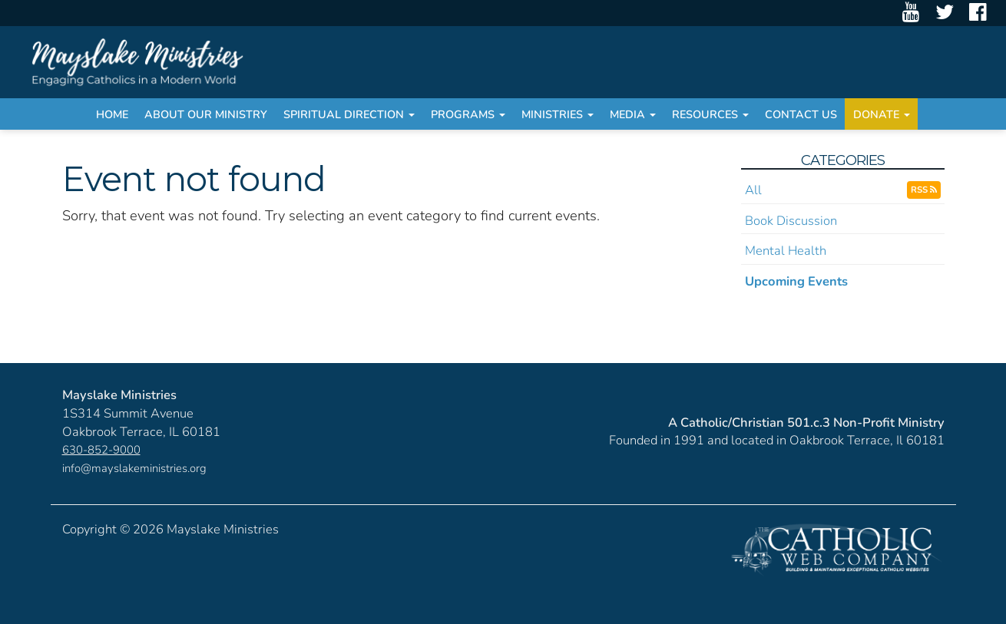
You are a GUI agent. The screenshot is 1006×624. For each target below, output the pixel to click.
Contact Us (801, 114)
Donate (881, 114)
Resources (710, 114)
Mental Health (785, 250)
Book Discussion (791, 220)
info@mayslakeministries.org (134, 468)
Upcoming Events (796, 281)
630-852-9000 (101, 449)
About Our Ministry (205, 114)
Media (633, 114)
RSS (924, 189)
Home (112, 114)
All (753, 190)
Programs (468, 114)
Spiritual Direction (349, 114)
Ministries (557, 114)
